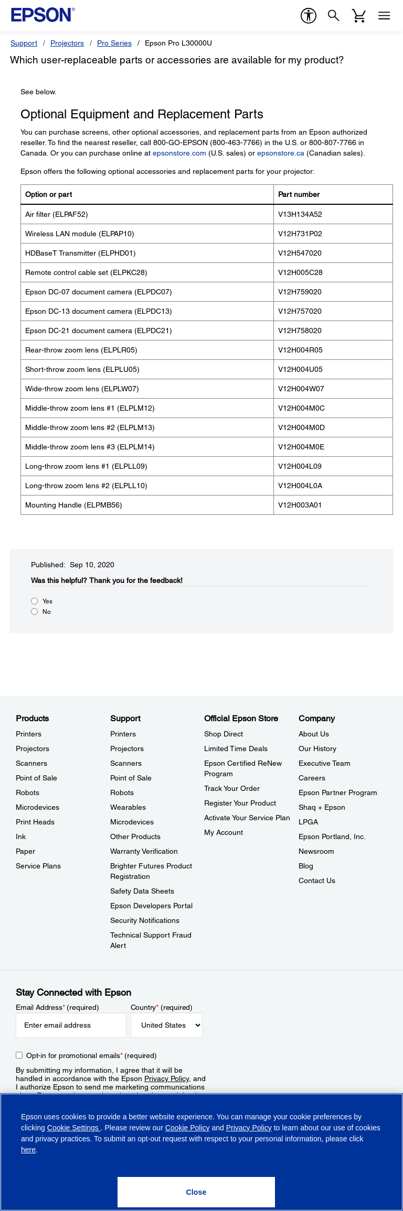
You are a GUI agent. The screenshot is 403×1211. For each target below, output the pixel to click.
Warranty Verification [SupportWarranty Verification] (144, 851)
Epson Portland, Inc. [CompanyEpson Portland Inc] (332, 836)
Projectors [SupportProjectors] (127, 748)
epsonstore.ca (280, 153)
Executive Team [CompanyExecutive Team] (325, 763)
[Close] (196, 1192)
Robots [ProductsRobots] (27, 792)
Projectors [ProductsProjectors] (32, 748)
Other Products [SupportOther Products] (135, 836)
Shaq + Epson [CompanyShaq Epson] (322, 807)
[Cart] (359, 15)
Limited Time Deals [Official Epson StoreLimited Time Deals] (236, 748)
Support (23, 43)
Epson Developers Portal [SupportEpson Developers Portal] (151, 905)
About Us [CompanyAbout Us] (314, 734)
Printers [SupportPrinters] (123, 734)
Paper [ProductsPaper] (25, 851)
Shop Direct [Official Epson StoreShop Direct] (223, 734)
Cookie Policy (187, 1128)
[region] (201, 1152)
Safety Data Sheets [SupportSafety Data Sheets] (142, 891)
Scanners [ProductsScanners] (31, 763)
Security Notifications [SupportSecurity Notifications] (144, 920)
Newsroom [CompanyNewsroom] (316, 851)
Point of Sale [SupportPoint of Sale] (131, 778)
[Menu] (384, 15)
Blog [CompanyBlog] (306, 866)
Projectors (67, 43)
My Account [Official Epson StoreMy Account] (223, 832)
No (47, 611)
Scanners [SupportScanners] (126, 763)
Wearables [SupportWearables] (128, 807)
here (28, 1150)
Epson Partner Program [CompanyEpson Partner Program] (338, 792)
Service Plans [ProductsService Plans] (38, 866)
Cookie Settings (74, 1128)
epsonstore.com (179, 153)
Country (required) (162, 1007)
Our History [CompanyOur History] (317, 748)
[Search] (333, 15)
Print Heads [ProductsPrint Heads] (35, 822)
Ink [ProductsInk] (21, 836)
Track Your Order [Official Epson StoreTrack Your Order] (232, 788)
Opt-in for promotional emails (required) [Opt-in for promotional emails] (91, 1055)
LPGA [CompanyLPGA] (308, 822)
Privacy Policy (166, 1078)
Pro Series (114, 43)
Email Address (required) (57, 1007)
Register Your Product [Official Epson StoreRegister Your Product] (240, 803)
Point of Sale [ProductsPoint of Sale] (36, 778)
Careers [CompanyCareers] (312, 778)
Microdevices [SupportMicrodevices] (132, 822)
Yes (47, 601)
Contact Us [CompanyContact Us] (317, 880)
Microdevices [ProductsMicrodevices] (37, 807)
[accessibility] (308, 15)
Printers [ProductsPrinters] (28, 734)
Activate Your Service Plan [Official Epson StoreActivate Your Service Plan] (247, 817)
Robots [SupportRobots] (122, 792)
